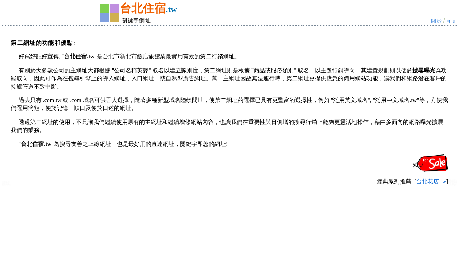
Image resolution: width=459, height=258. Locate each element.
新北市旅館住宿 (6, 184)
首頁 (451, 20)
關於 (437, 20)
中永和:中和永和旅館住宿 (452, 184)
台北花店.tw (431, 181)
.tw (171, 9)
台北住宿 (143, 8)
